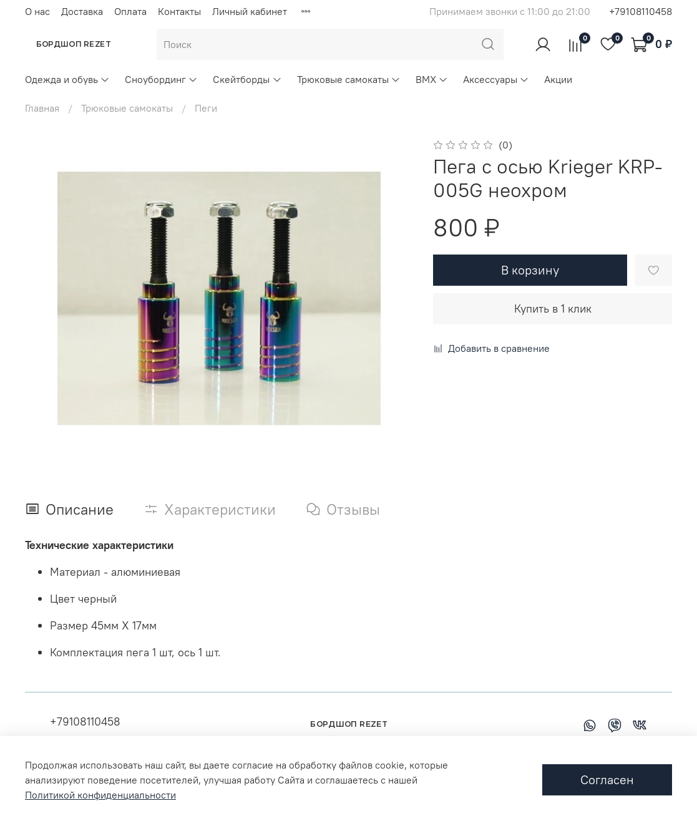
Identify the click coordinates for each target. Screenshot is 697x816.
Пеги (206, 108)
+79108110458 (640, 11)
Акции (558, 79)
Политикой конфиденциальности (100, 795)
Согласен (607, 779)
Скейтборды (247, 79)
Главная (42, 108)
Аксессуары (496, 79)
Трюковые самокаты (349, 79)
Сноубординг (161, 79)
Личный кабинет (249, 11)
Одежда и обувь (67, 79)
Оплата (130, 11)
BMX (432, 79)
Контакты (179, 11)
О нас (37, 11)
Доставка (82, 11)
